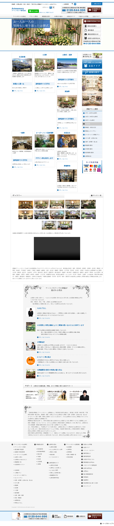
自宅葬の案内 (88, 149)
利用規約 (85, 477)
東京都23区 (40, 449)
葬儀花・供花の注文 (90, 127)
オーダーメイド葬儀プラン (92, 134)
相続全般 (52, 454)
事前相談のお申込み (88, 462)
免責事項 (85, 480)
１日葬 (16, 490)
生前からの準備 (87, 444)
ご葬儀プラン (18, 472)
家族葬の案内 (88, 145)
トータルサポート (54, 457)
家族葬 (16, 485)
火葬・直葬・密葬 (19, 495)
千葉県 (39, 456)
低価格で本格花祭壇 (20, 452)
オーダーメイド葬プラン (21, 475)
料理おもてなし (18, 502)
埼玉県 (39, 459)
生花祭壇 (87, 123)
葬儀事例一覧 (18, 462)
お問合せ (85, 471)
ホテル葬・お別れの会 (91, 138)
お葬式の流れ (52, 444)
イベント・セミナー (88, 450)
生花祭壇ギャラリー (20, 464)
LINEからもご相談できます (41, 12)
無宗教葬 (17, 492)
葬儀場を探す (40, 444)
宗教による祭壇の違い (55, 472)
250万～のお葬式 (89, 120)
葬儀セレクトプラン (90, 131)
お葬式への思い (18, 457)
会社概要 (69, 447)
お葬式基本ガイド (54, 462)
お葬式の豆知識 (54, 465)
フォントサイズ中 (51, 7)
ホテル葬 (17, 482)
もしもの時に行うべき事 (56, 449)
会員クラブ (86, 447)
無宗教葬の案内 (89, 152)
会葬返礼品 (88, 156)
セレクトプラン (18, 477)
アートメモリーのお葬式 (20, 444)
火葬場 (39, 464)
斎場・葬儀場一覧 (71, 454)
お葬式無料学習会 (54, 477)
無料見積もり (87, 453)
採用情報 (69, 452)
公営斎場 (39, 461)
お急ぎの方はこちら (88, 459)
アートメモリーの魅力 (20, 447)
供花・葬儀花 (18, 497)
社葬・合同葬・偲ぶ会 (91, 141)
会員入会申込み (87, 468)
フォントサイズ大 (53, 7)
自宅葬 (16, 487)
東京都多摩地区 (41, 451)
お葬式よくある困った (55, 467)
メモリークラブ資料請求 (90, 465)
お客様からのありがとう (21, 459)
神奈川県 (39, 454)
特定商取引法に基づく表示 (90, 483)
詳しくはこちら (63, 159)
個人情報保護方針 (88, 474)
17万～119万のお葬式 (91, 113)
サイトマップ (87, 486)
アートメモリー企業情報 (72, 444)
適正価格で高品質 (19, 449)
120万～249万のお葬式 (91, 116)
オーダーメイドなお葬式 (21, 454)
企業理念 (69, 449)
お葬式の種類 (53, 447)
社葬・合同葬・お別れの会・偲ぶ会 (23, 480)
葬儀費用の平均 (54, 475)
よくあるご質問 (54, 470)
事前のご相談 (53, 452)
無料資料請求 (87, 456)
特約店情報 (70, 457)
